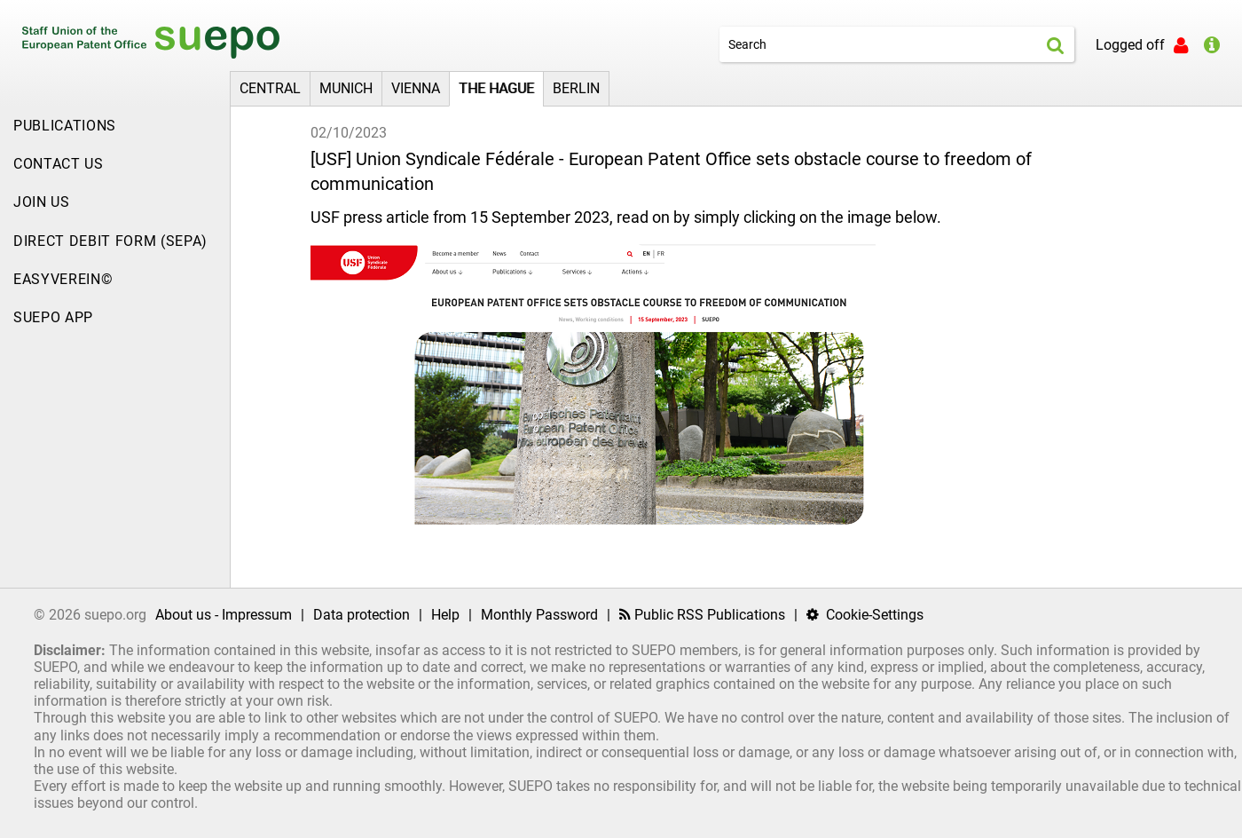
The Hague (496, 88)
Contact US (58, 163)
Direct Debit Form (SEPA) (110, 241)
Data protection (361, 614)
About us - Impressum (223, 614)
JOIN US (41, 202)
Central (270, 88)
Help (445, 614)
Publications (64, 125)
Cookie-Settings (865, 614)
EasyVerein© (63, 279)
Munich (346, 88)
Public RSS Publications (702, 614)
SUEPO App (53, 317)
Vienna (415, 88)
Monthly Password (539, 614)
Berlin (576, 88)
